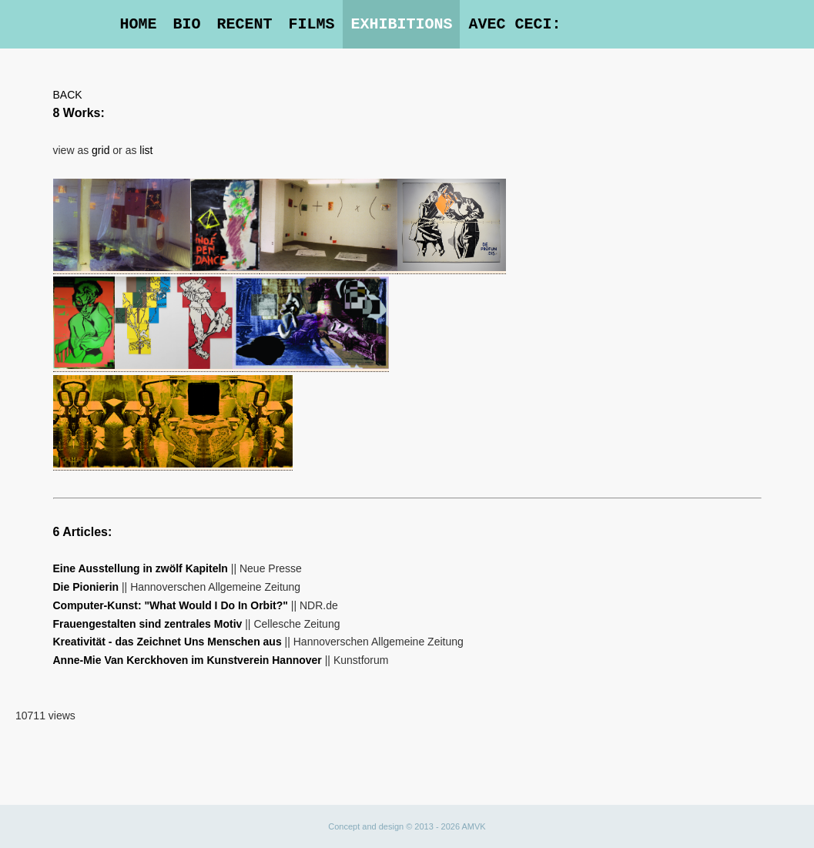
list (145, 150)
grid (100, 150)
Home (137, 24)
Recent (244, 24)
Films (311, 24)
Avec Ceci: (514, 24)
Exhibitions (401, 24)
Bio (186, 24)
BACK (67, 95)
